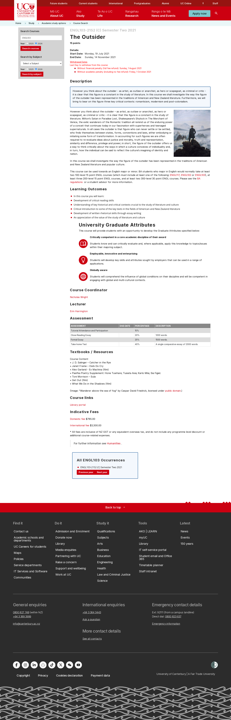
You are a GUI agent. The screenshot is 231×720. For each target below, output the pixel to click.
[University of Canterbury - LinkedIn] (34, 664)
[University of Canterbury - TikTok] (51, 664)
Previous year (86, 472)
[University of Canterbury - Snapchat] (43, 664)
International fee (79, 425)
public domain (173, 390)
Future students (58, 3)
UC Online (185, 3)
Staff (215, 3)
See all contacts (92, 638)
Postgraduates (142, 3)
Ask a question (91, 619)
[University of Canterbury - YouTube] (78, 664)
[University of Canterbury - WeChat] (69, 664)
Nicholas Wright (79, 297)
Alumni (165, 3)
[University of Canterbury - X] (60, 664)
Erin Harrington (79, 311)
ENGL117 (174, 175)
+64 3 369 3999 (22, 616)
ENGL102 (186, 175)
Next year (102, 472)
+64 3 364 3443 (91, 612)
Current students (88, 3)
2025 (31, 43)
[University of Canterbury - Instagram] (25, 664)
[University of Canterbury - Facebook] (16, 664)
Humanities (114, 443)
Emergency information (166, 623)
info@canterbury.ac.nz (26, 623)
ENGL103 (200, 175)
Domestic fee (77, 418)
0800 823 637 (173, 616)
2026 (40, 43)
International (116, 3)
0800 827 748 (21, 612)
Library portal (78, 404)
